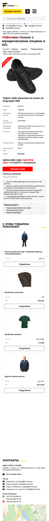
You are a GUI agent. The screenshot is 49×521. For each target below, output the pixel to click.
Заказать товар (17, 169)
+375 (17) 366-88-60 (13, 496)
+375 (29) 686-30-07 (13, 499)
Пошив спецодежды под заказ (18, 208)
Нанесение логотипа (14, 210)
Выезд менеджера (13, 212)
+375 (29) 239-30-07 (13, 502)
